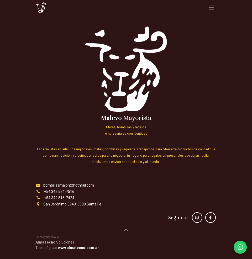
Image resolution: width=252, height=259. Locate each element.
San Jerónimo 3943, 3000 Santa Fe (72, 204)
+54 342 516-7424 (59, 198)
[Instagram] (197, 217)
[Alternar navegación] (211, 7)
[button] (126, 230)
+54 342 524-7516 (59, 191)
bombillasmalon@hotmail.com (68, 185)
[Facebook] (210, 217)
